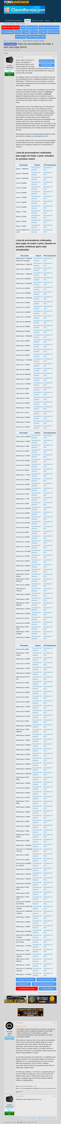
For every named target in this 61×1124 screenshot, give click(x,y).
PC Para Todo (20, 35)
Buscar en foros (20, 23)
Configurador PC (23, 982)
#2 (55, 1021)
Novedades (36, 20)
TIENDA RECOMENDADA (10, 27)
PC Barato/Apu (54, 31)
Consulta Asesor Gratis (26, 987)
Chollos (17, 31)
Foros (27, 20)
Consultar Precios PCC (26, 978)
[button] (14, 20)
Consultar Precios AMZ (46, 978)
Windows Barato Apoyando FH (44, 982)
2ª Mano (25, 31)
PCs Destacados (7, 31)
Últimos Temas (32, 27)
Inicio (23, 27)
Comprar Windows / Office (36, 35)
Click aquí (35, 1084)
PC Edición (43, 31)
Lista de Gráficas (47, 987)
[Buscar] (55, 20)
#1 (55, 55)
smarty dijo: (20, 1025)
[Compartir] (53, 55)
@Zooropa (38, 1098)
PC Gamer (33, 31)
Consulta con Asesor (47, 59)
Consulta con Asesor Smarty (49, 27)
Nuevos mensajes (9, 23)
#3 (55, 1095)
